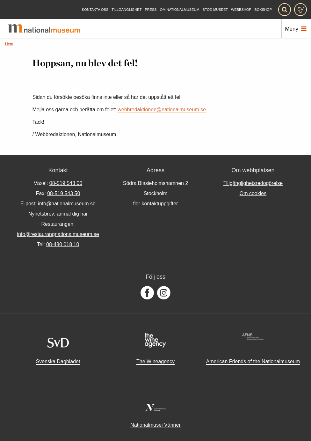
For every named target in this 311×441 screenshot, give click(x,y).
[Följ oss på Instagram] (163, 293)
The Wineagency (155, 361)
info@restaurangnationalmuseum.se (58, 234)
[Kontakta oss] (95, 9)
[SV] (300, 9)
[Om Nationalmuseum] (179, 9)
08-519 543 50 (63, 193)
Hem (9, 44)
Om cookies (253, 193)
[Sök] (284, 9)
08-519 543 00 (65, 183)
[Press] (150, 9)
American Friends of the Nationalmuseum (253, 361)
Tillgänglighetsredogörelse (253, 183)
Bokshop (263, 9)
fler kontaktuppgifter (155, 203)
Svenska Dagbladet (58, 361)
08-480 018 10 (62, 244)
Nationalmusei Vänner (155, 425)
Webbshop (241, 9)
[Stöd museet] (215, 9)
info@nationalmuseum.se (67, 203)
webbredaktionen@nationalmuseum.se (162, 109)
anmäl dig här (72, 214)
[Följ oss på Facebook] (147, 293)
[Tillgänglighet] (126, 9)
